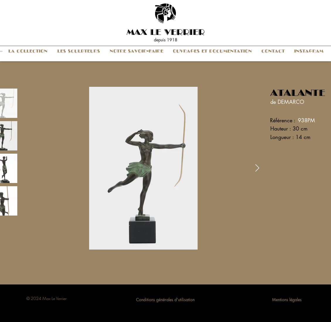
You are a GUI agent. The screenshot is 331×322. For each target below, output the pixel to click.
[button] (28, 51)
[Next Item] (257, 168)
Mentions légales (287, 299)
